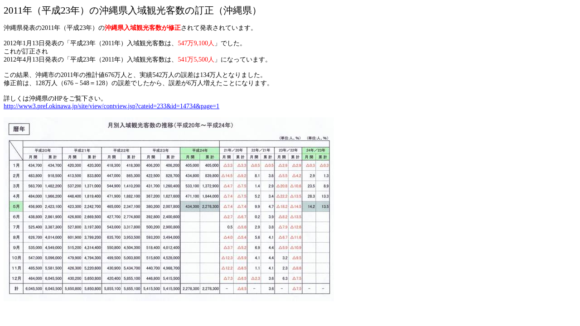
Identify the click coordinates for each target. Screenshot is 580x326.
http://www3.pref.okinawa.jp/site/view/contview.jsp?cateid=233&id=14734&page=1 (111, 106)
